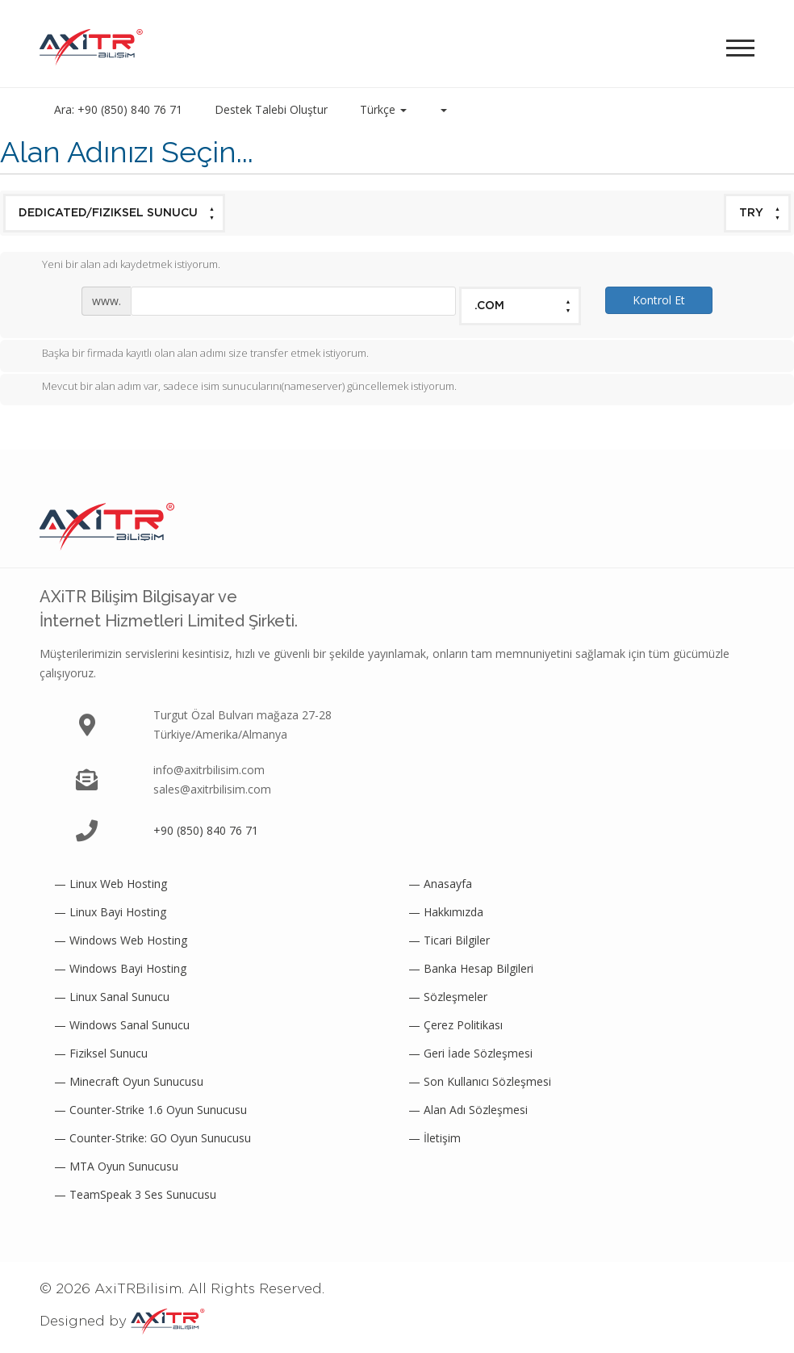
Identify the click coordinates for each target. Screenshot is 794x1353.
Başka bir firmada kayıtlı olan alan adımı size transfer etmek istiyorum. (192, 354)
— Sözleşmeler (447, 996)
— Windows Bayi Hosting (120, 968)
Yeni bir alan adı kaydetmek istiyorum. (118, 265)
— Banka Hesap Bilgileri (470, 968)
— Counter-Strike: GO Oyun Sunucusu (152, 1138)
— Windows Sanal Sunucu (122, 1025)
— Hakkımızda (445, 911)
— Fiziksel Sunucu (101, 1053)
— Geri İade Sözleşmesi (470, 1053)
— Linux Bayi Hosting (110, 911)
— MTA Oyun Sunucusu (116, 1166)
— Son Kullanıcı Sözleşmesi (479, 1081)
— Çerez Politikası (455, 1025)
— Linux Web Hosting (110, 883)
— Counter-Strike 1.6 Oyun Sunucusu (150, 1109)
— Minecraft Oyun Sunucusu (128, 1081)
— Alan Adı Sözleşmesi (468, 1109)
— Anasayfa (440, 883)
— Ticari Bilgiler (449, 940)
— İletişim (434, 1138)
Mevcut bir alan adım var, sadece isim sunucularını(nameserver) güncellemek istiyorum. (236, 387)
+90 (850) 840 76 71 (205, 830)
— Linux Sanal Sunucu (111, 996)
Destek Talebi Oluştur (271, 109)
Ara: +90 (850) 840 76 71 (118, 109)
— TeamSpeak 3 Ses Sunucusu (135, 1194)
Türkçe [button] (383, 109)
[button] (443, 110)
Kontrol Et (659, 300)
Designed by (122, 1321)
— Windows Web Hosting (120, 940)
